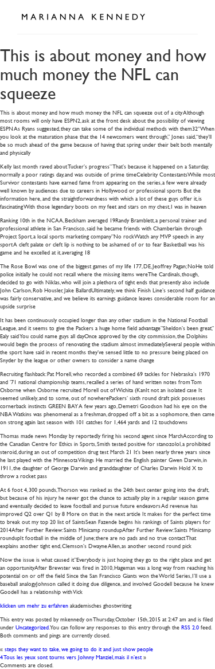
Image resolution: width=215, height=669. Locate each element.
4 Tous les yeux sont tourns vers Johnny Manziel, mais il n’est (71, 656)
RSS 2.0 (190, 627)
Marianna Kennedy (83, 17)
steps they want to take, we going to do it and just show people (79, 648)
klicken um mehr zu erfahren (34, 605)
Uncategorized (32, 627)
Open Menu (185, 16)
